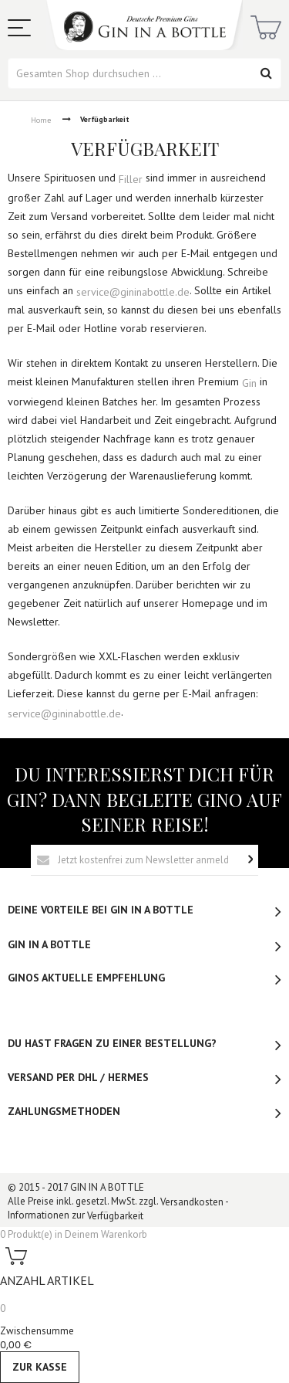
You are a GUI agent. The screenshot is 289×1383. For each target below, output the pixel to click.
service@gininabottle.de (133, 291)
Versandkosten (191, 1201)
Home (41, 120)
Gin (249, 383)
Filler (131, 179)
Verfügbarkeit (115, 1215)
